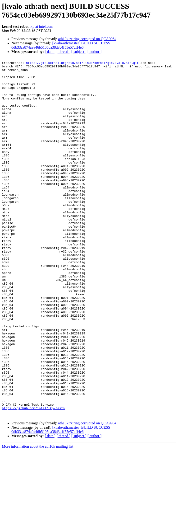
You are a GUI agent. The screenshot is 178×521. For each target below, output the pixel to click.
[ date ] (50, 52)
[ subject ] (79, 52)
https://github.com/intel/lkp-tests (33, 478)
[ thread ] (63, 52)
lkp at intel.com (41, 26)
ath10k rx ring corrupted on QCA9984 (87, 39)
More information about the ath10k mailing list (37, 517)
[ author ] (94, 52)
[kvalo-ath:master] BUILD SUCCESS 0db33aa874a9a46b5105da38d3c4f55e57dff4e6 (60, 45)
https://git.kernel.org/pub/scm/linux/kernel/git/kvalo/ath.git (82, 63)
